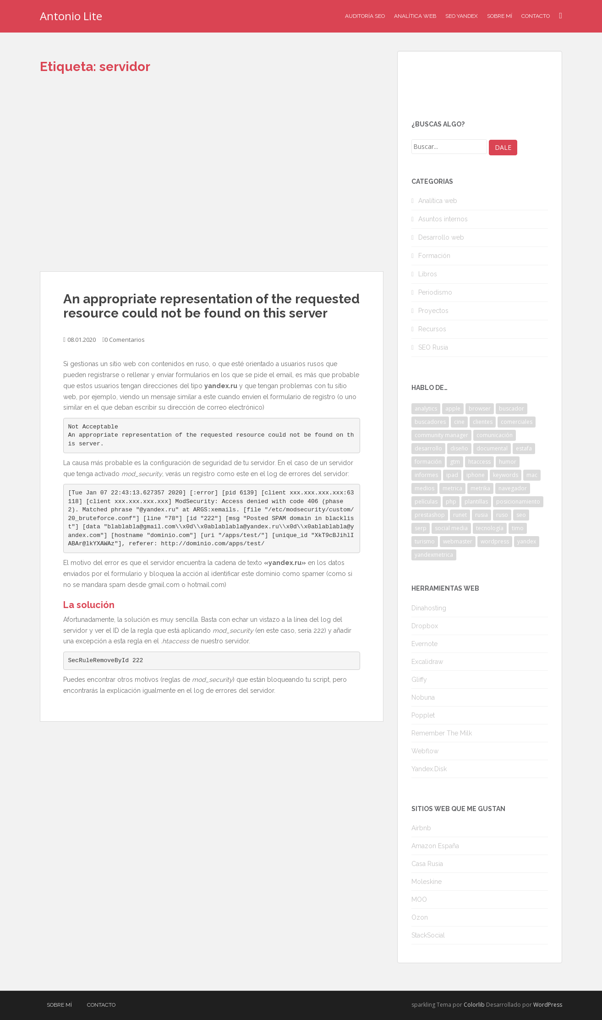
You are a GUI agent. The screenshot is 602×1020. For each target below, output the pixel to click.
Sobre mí (499, 16)
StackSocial (428, 935)
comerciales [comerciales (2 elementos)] (516, 422)
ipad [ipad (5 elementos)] (452, 475)
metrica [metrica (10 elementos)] (452, 488)
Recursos (432, 329)
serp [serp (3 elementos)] (421, 528)
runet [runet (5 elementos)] (460, 515)
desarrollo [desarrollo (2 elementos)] (428, 448)
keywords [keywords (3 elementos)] (505, 475)
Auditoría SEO (365, 16)
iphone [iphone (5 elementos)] (475, 475)
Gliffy (419, 679)
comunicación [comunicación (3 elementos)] (494, 435)
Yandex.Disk (429, 769)
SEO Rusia (433, 347)
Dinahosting (428, 608)
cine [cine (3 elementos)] (459, 422)
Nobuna (423, 697)
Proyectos (433, 310)
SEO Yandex (461, 16)
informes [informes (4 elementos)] (426, 475)
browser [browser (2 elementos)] (480, 408)
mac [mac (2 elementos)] (531, 475)
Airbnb (421, 828)
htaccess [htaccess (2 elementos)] (479, 462)
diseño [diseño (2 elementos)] (459, 448)
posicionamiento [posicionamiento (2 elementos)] (518, 501)
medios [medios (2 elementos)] (424, 488)
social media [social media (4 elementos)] (451, 528)
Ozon (419, 917)
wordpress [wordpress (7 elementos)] (495, 541)
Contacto (535, 16)
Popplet (423, 715)
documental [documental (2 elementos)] (492, 448)
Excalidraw (427, 661)
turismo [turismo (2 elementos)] (425, 541)
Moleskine (426, 881)
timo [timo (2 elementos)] (518, 528)
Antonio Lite (71, 15)
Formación (434, 255)
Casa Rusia (427, 863)
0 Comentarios (124, 339)
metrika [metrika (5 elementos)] (480, 488)
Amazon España (435, 846)
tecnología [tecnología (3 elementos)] (489, 528)
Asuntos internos (443, 219)
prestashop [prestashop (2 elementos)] (430, 515)
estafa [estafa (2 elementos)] (524, 448)
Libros (427, 274)
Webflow (424, 751)
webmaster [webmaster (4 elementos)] (457, 541)
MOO (419, 899)
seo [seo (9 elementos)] (521, 515)
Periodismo (435, 292)
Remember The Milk (441, 733)
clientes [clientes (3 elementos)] (483, 422)
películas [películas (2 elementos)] (426, 501)
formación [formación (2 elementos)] (428, 462)
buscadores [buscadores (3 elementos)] (430, 422)
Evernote (424, 643)
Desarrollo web (441, 237)
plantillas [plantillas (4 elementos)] (476, 501)
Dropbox (424, 626)
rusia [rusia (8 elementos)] (481, 515)
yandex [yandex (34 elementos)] (526, 541)
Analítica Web (415, 16)
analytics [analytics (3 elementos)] (426, 408)
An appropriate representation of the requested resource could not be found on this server (211, 306)
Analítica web (437, 200)
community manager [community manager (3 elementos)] (441, 435)
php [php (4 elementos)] (451, 501)
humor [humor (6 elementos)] (507, 462)
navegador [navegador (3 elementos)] (512, 488)
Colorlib (474, 1005)
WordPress (547, 1005)
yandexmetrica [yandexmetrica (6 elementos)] (434, 555)
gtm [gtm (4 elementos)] (455, 462)
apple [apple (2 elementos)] (452, 408)
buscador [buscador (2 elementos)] (511, 408)
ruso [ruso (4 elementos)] (502, 515)
